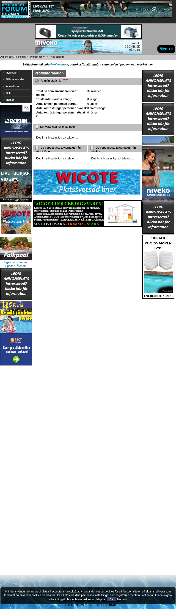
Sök (8, 93)
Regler (10, 99)
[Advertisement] (16, 435)
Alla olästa (12, 86)
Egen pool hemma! (16, 262)
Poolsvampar (59, 64)
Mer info (122, 599)
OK (111, 599)
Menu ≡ (166, 49)
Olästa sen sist (15, 79)
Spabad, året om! (16, 266)
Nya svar (11, 72)
